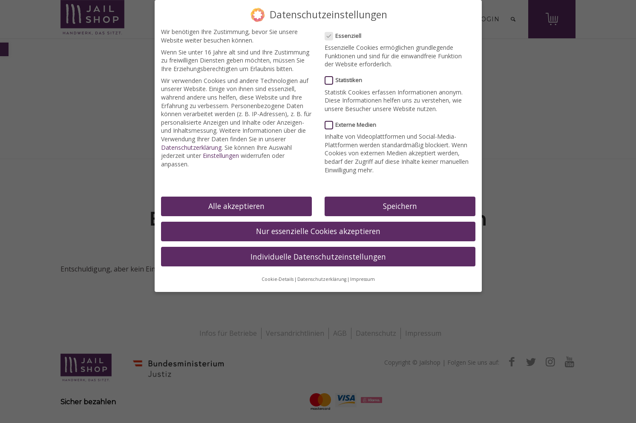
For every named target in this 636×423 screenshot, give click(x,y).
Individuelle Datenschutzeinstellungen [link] (318, 257)
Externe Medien (354, 125)
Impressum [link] (362, 279)
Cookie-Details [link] (278, 279)
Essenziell (347, 36)
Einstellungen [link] (221, 155)
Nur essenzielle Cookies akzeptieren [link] (318, 231)
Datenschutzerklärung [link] (191, 147)
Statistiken (347, 80)
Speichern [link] (400, 206)
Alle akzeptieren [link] (236, 206)
